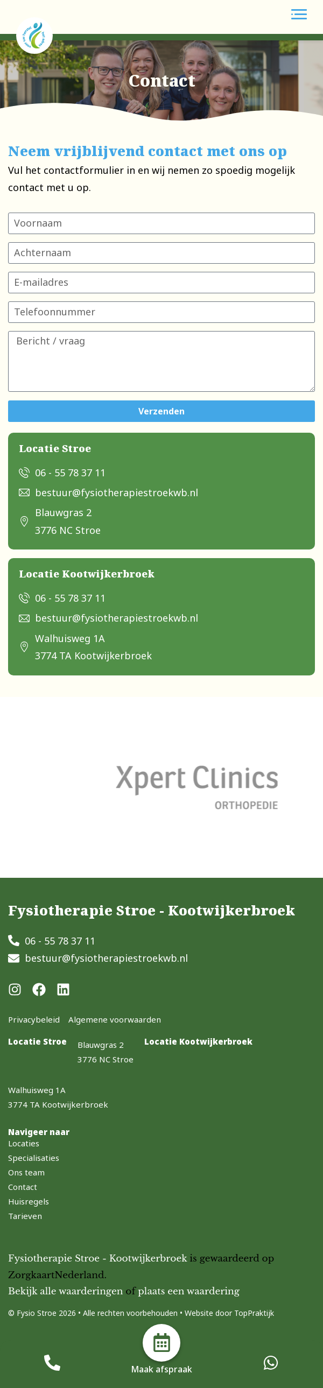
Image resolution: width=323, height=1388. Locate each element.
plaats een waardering (189, 1291)
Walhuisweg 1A (37, 1089)
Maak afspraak (161, 1369)
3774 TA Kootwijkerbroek (58, 1104)
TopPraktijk (254, 1313)
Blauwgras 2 (101, 1044)
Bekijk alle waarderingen (65, 1291)
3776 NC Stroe (106, 1059)
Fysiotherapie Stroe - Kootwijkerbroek (97, 1258)
